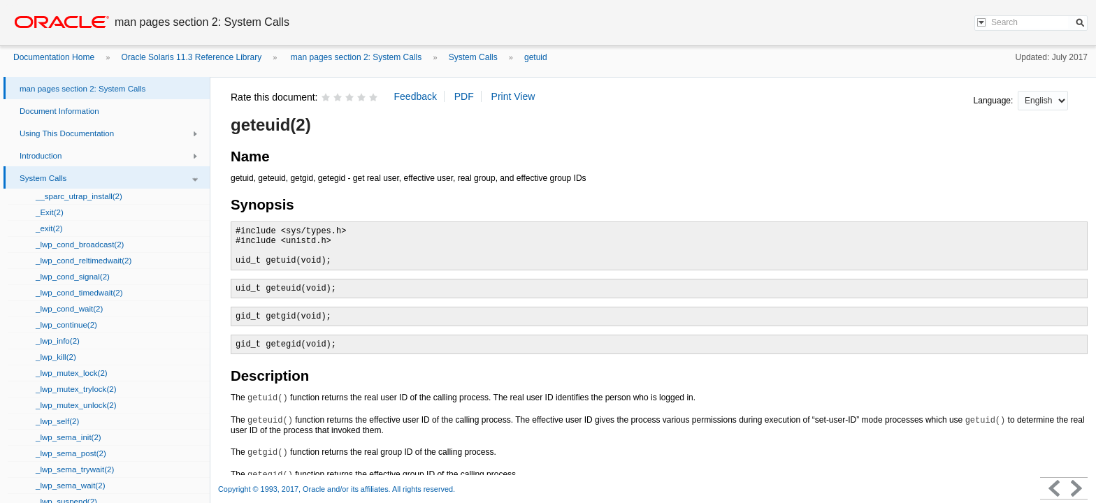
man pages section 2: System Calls (355, 57)
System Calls (473, 57)
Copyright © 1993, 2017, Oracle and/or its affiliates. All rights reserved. (336, 489)
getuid (535, 57)
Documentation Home (53, 57)
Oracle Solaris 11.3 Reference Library (191, 57)
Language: (995, 100)
